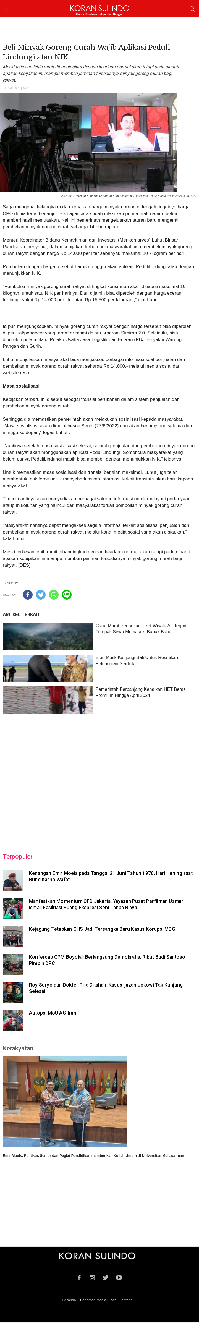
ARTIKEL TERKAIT (21, 615)
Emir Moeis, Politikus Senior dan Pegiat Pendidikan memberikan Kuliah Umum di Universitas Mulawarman (93, 1156)
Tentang (126, 1300)
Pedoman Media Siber (98, 1300)
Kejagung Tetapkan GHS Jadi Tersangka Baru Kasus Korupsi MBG (102, 929)
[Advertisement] (99, 780)
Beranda (69, 1300)
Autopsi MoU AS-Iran (52, 1013)
